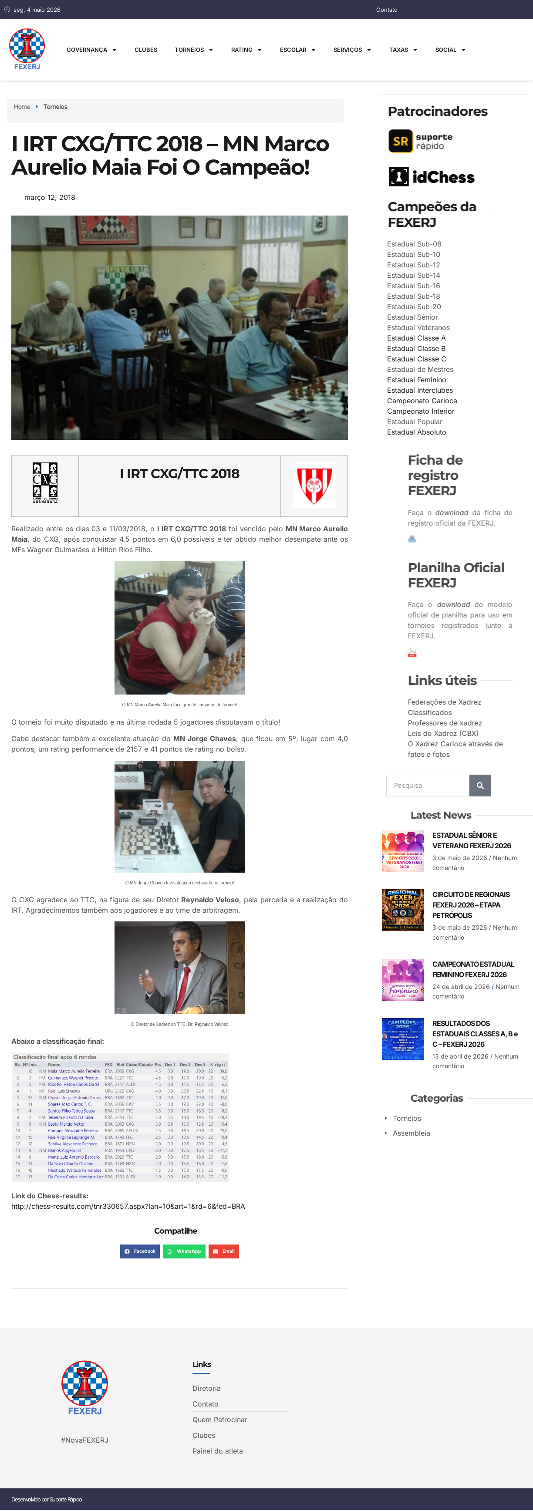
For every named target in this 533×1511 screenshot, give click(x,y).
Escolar (298, 50)
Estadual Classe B (442, 348)
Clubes (146, 49)
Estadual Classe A (442, 337)
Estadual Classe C (442, 358)
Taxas (403, 50)
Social (450, 50)
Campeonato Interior (446, 410)
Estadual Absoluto (442, 431)
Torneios (194, 50)
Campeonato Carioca (448, 400)
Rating (247, 50)
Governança (92, 50)
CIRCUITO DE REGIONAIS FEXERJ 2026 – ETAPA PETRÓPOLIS (470, 904)
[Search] (480, 785)
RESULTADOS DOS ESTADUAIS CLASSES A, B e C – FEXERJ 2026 (475, 1033)
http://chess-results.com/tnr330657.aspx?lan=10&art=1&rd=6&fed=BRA (128, 1206)
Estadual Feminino (442, 379)
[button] (140, 1251)
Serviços (353, 50)
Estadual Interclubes (446, 389)
